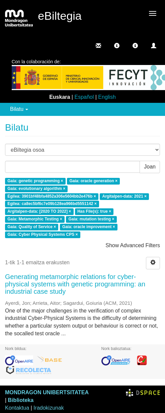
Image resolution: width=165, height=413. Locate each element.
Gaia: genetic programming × (35, 181)
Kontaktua (17, 408)
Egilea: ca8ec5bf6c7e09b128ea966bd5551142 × (52, 204)
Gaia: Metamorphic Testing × (34, 219)
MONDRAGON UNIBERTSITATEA (47, 392)
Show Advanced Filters (132, 245)
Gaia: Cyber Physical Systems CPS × (42, 234)
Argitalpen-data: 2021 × (124, 196)
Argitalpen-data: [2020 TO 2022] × (39, 211)
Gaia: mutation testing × (91, 219)
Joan (150, 166)
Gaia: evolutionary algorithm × (36, 188)
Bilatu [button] (19, 109)
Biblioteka (20, 400)
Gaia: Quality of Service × (31, 226)
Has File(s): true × (94, 211)
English (106, 97)
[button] (116, 46)
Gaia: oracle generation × (93, 181)
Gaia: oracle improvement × (88, 226)
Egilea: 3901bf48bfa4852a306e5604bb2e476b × (51, 196)
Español (84, 97)
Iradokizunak (48, 408)
